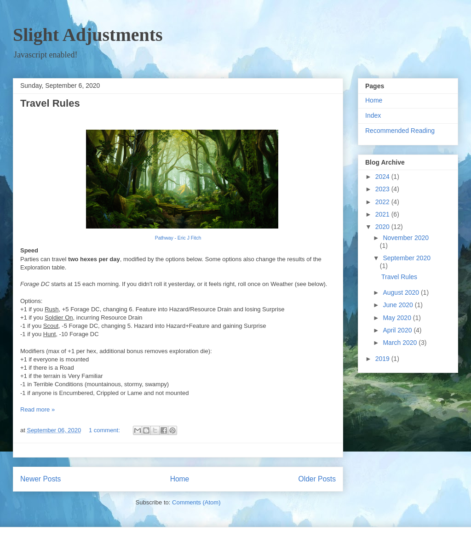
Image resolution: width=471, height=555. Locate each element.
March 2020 (401, 342)
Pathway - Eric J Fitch (178, 237)
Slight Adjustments (88, 34)
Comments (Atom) (196, 502)
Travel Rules (50, 103)
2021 (383, 214)
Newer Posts (40, 479)
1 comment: (105, 430)
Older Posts (317, 479)
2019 (383, 358)
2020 (383, 226)
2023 (383, 189)
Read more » (37, 409)
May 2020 (398, 317)
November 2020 (406, 237)
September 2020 (407, 258)
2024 (383, 176)
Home (180, 479)
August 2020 (402, 292)
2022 (383, 202)
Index (373, 115)
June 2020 (398, 305)
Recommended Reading (400, 130)
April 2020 (398, 330)
